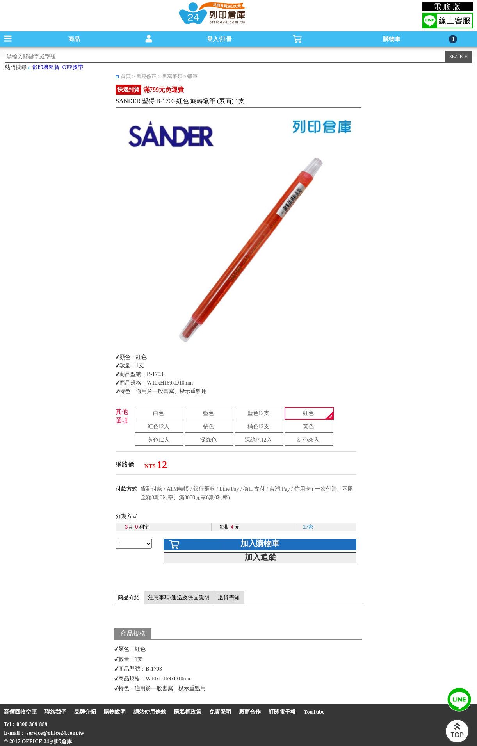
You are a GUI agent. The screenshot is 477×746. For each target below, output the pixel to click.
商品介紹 (129, 597)
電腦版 (448, 6)
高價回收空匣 (20, 712)
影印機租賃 (46, 67)
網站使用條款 (149, 712)
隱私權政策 (187, 712)
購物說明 (115, 712)
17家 (308, 527)
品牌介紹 (85, 712)
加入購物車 (259, 543)
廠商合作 (250, 712)
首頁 (126, 76)
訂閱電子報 (282, 712)
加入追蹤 (260, 557)
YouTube (314, 712)
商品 (74, 39)
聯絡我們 (55, 712)
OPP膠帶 (73, 67)
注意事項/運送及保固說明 (179, 597)
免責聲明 (220, 712)
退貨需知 (229, 597)
